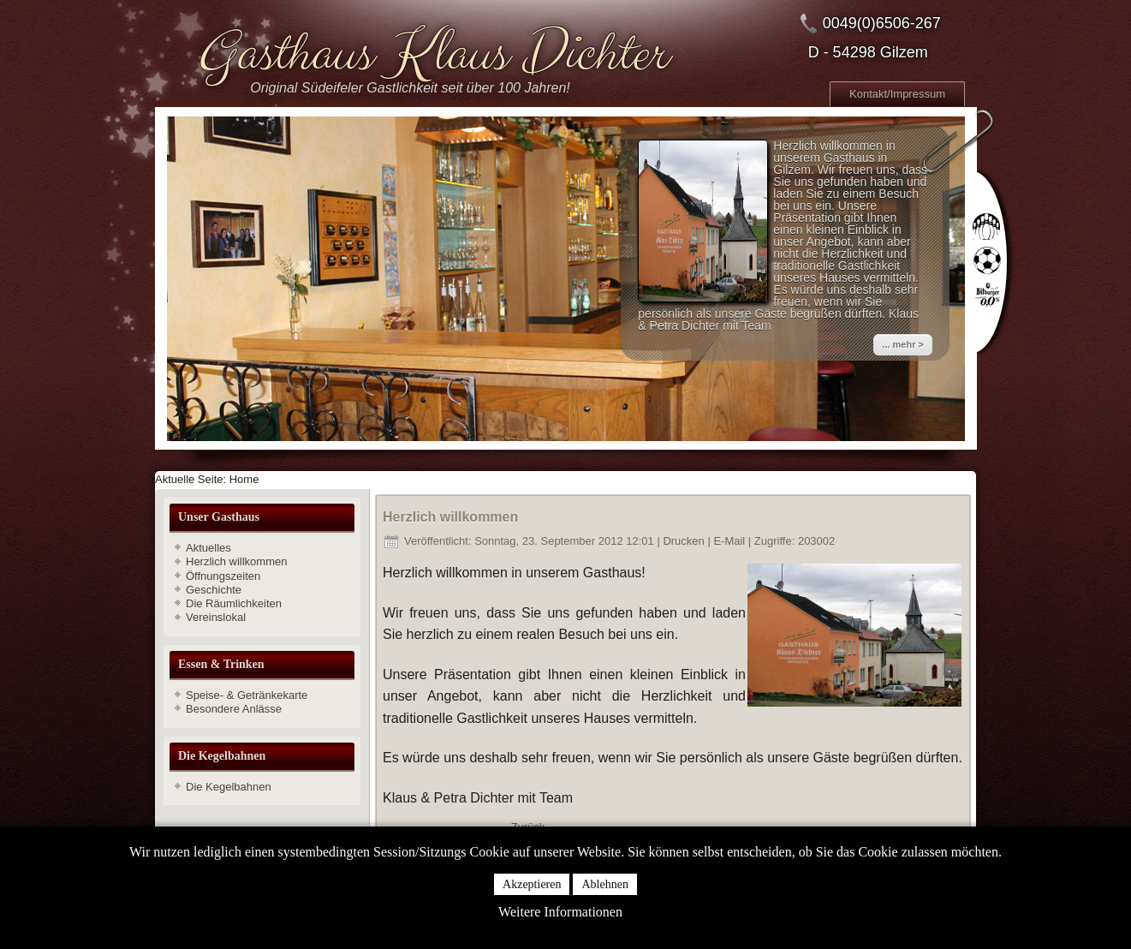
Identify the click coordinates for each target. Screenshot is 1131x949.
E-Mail (730, 540)
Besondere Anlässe (234, 708)
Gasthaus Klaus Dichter (430, 53)
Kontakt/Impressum (897, 93)
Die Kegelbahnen (228, 786)
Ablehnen (604, 884)
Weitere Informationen (560, 911)
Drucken (685, 540)
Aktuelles (208, 547)
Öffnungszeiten (223, 576)
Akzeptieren (532, 884)
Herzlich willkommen (236, 561)
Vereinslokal (216, 617)
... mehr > (903, 344)
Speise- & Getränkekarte (246, 695)
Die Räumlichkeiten (234, 603)
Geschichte (213, 589)
